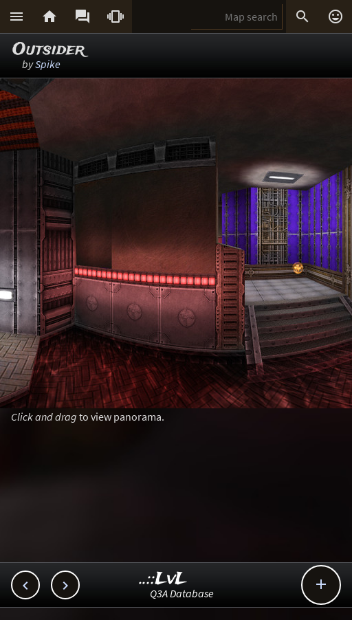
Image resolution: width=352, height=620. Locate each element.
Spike (47, 64)
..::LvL (163, 579)
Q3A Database (182, 593)
